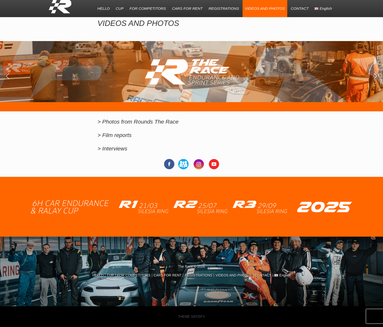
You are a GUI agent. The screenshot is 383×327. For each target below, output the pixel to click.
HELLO (103, 8)
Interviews (114, 148)
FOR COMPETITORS (147, 8)
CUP (120, 8)
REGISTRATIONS (224, 8)
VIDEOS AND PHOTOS (265, 8)
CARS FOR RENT (187, 8)
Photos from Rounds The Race (140, 121)
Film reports (117, 135)
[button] (7, 76)
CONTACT (300, 8)
